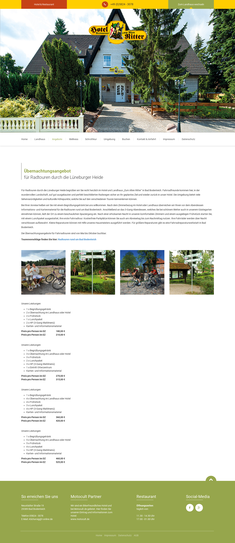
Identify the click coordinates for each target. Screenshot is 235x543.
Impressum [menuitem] (169, 139)
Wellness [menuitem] (73, 139)
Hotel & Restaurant (44, 4)
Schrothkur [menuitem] (91, 139)
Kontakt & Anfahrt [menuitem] (146, 139)
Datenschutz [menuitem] (188, 139)
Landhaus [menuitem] (39, 139)
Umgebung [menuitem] (109, 139)
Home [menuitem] (24, 139)
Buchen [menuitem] (126, 139)
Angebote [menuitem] (57, 139)
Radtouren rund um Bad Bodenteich (77, 239)
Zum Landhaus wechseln (191, 4)
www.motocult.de (80, 519)
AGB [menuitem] (136, 535)
